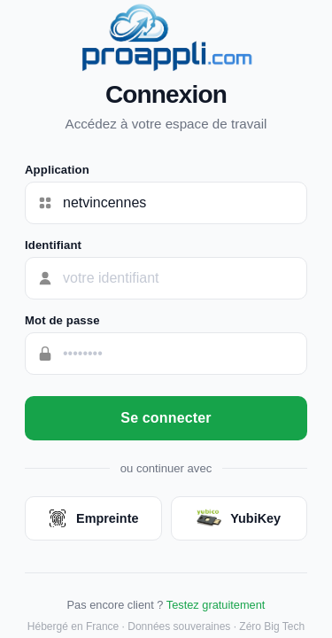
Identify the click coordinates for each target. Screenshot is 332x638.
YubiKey (239, 518)
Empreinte (93, 518)
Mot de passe (62, 320)
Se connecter (165, 417)
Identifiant (53, 245)
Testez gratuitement (216, 604)
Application (57, 169)
